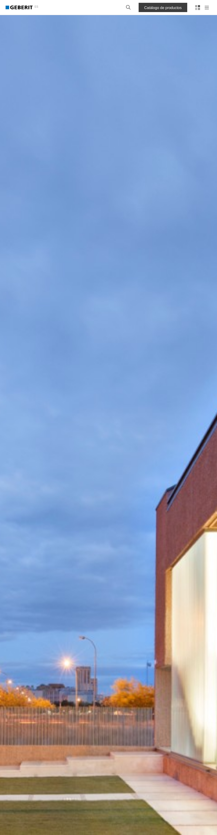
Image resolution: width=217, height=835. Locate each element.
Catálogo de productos (163, 8)
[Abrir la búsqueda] (128, 7)
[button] (128, 7)
